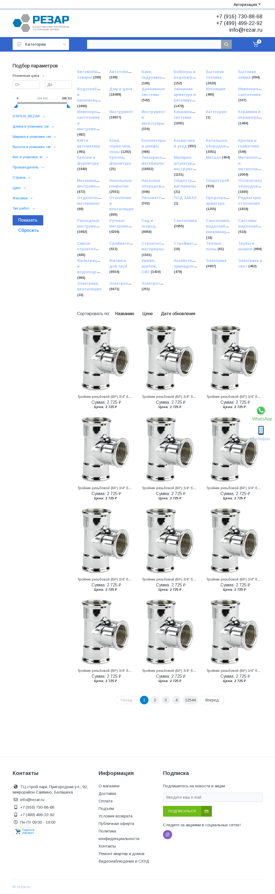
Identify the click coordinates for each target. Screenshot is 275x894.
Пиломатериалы (158, 198)
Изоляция (215, 89)
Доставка (107, 793)
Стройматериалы (191, 243)
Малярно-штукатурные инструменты (187, 163)
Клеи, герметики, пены (120, 146)
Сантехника (185, 220)
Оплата (106, 801)
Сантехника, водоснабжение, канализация (222, 226)
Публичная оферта (116, 823)
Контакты (107, 846)
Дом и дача (120, 89)
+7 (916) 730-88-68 (239, 16)
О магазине (109, 786)
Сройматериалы (125, 243)
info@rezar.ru (245, 30)
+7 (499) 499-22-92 (239, 23)
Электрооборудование (132, 283)
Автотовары (121, 72)
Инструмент (121, 112)
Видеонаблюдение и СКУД (124, 861)
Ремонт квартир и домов (121, 853)
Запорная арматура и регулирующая (188, 95)
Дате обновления (178, 313)
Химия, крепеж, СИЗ (149, 266)
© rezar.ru (21, 887)
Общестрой (217, 180)
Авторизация (247, 4)
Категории (41, 44)
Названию (125, 313)
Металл (214, 158)
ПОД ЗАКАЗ (185, 198)
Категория (216, 112)
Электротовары (157, 283)
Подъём (106, 808)
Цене (148, 313)
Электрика (216, 260)
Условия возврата (115, 816)
